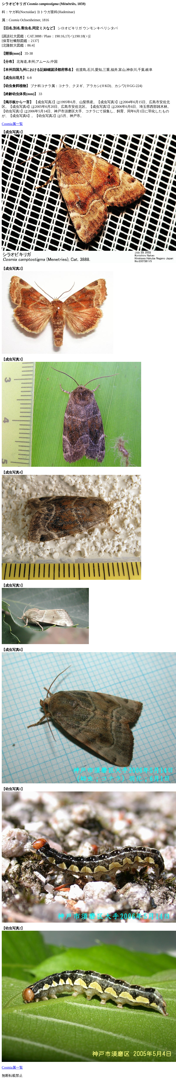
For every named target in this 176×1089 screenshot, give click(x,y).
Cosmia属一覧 (12, 124)
